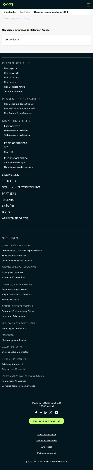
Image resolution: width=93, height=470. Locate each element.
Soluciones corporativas (22, 187)
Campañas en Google (14, 162)
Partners (9, 194)
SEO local (8, 151)
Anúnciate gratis (15, 218)
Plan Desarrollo (11, 73)
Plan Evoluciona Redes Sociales (19, 108)
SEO (6, 147)
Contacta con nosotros (46, 421)
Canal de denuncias (46, 434)
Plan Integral (10, 82)
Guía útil (9, 206)
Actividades (10, 12)
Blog (6, 212)
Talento (8, 200)
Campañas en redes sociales (18, 167)
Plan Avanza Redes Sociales (17, 113)
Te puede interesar (13, 91)
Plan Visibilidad (11, 77)
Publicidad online (16, 158)
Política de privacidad (46, 440)
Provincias (25, 12)
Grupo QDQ (10, 175)
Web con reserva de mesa (17, 135)
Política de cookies (46, 453)
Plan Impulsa (10, 68)
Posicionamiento (15, 143)
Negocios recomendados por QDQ (51, 12)
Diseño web (12, 126)
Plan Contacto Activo (14, 86)
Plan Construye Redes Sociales (19, 103)
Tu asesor (10, 181)
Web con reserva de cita (16, 130)
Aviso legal (46, 446)
